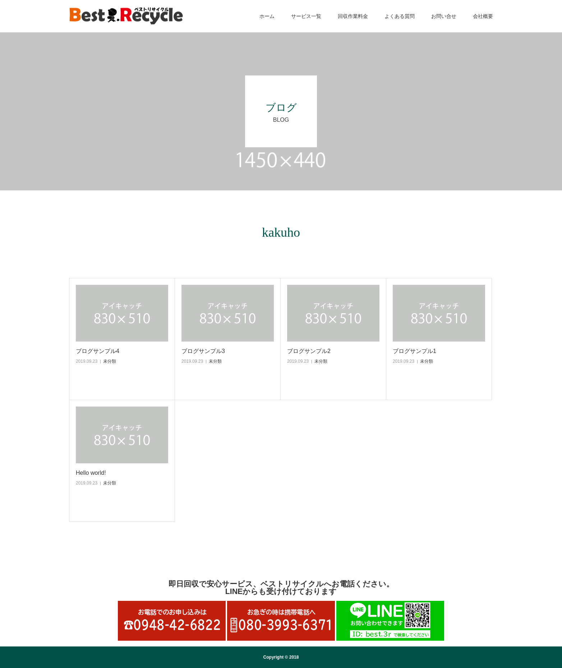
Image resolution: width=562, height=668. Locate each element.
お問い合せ (443, 16)
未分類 (109, 361)
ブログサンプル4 (97, 351)
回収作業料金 (353, 16)
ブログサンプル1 (414, 351)
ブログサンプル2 (309, 351)
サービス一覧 (306, 16)
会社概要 (483, 16)
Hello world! (91, 473)
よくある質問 (399, 16)
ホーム (267, 16)
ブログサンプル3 (203, 351)
